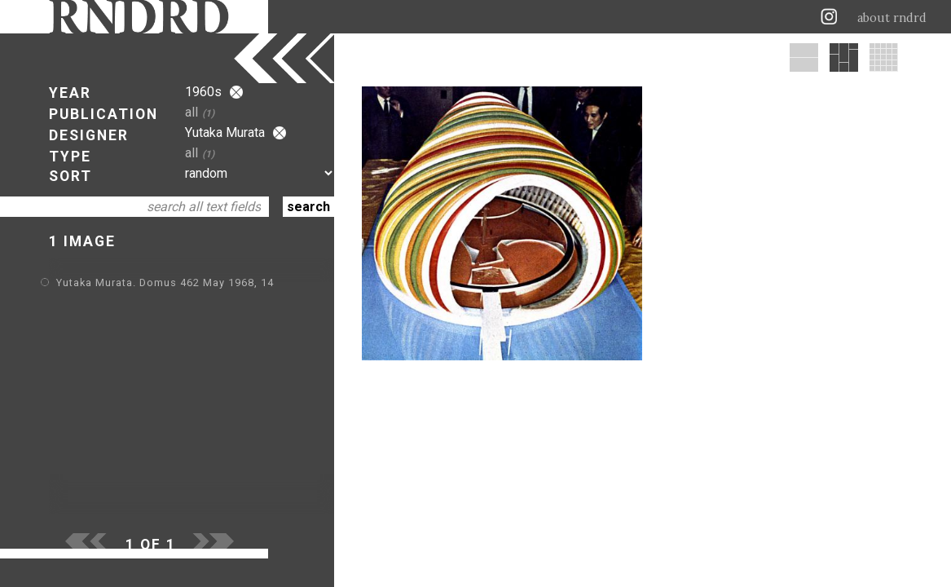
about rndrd (892, 18)
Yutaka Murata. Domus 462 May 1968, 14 (165, 282)
